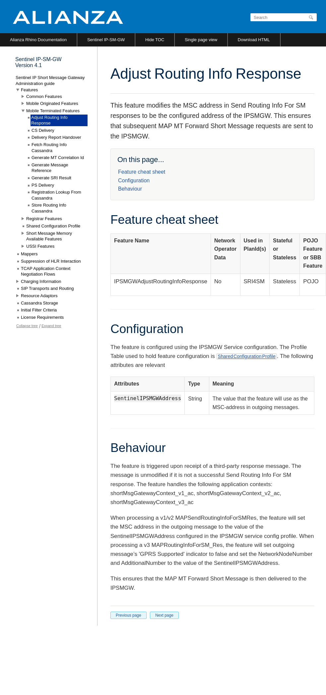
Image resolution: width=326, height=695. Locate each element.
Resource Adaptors (39, 295)
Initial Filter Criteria (39, 309)
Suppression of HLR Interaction (51, 261)
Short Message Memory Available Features (49, 236)
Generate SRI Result (51, 177)
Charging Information (41, 281)
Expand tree (51, 326)
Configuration (134, 180)
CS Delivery (43, 130)
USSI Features (40, 246)
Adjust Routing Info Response (49, 120)
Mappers (29, 253)
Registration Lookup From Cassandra (56, 195)
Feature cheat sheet (141, 172)
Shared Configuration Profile (246, 356)
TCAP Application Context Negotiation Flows (45, 271)
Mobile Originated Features (52, 103)
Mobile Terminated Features (53, 110)
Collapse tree (27, 326)
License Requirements (42, 317)
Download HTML (254, 39)
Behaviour (130, 189)
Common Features (44, 96)
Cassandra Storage (39, 303)
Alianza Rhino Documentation (38, 39)
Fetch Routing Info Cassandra (49, 147)
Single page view (201, 39)
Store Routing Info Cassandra (49, 208)
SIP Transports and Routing (47, 288)
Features (29, 89)
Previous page (128, 615)
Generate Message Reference (50, 167)
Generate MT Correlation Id (58, 157)
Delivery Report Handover (56, 137)
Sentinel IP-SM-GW (106, 39)
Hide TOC (154, 39)
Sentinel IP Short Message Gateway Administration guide (50, 80)
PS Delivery (43, 185)
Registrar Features (44, 218)
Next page (164, 615)
